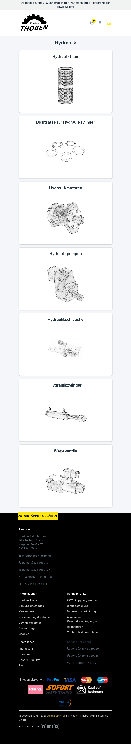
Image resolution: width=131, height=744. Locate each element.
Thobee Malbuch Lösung (83, 632)
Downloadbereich (30, 622)
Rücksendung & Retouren (35, 617)
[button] (92, 22)
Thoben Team (28, 600)
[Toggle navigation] (109, 23)
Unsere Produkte (29, 659)
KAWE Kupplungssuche (82, 600)
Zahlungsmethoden (31, 605)
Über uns (24, 654)
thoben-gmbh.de (56, 715)
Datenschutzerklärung (81, 611)
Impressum (26, 648)
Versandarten (27, 611)
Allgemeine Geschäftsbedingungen (82, 619)
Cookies (24, 634)
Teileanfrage (27, 628)
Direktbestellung (77, 605)
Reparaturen (75, 626)
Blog (22, 665)
